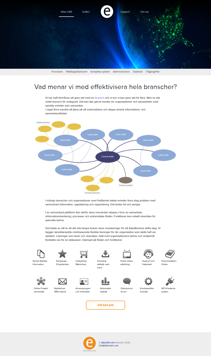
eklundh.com (108, 342)
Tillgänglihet (152, 71)
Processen (57, 71)
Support (125, 12)
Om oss (144, 12)
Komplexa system (100, 71)
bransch (99, 98)
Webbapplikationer (76, 71)
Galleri (86, 12)
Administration (121, 71)
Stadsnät (138, 71)
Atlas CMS (66, 12)
